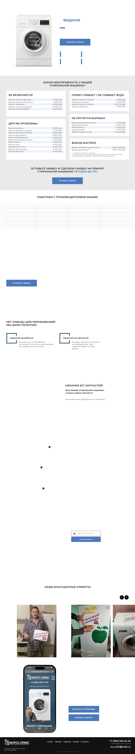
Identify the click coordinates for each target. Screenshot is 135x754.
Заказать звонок (86, 539)
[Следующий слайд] (126, 597)
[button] (75, 42)
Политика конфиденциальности (67, 751)
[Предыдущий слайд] (122, 597)
